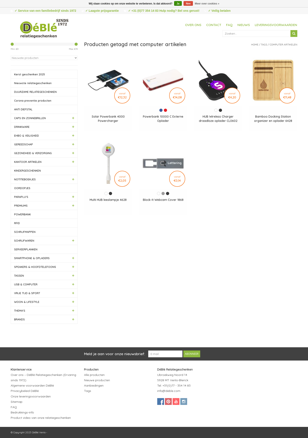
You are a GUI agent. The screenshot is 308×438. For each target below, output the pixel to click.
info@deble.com (168, 391)
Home (254, 44)
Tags (264, 44)
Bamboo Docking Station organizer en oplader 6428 (273, 119)
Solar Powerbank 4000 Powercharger (108, 119)
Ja (177, 3)
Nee (188, 3)
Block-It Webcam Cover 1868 (163, 200)
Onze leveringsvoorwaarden (31, 396)
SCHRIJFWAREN (24, 240)
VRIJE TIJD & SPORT (27, 293)
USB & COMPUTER (25, 284)
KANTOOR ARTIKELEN (27, 162)
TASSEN (19, 275)
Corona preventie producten (32, 100)
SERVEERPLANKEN (25, 249)
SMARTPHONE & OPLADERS (32, 258)
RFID (17, 223)
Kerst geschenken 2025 (29, 74)
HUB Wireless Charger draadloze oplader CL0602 (218, 119)
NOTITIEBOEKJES (25, 179)
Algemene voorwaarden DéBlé (32, 385)
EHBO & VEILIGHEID (26, 135)
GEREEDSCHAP (23, 144)
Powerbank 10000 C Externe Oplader (163, 119)
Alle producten (94, 375)
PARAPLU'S (21, 197)
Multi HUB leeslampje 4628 (108, 200)
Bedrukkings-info (22, 412)
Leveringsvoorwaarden (276, 25)
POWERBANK (22, 214)
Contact (213, 25)
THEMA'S (19, 310)
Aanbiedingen (94, 385)
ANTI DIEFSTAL (23, 109)
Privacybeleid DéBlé (25, 391)
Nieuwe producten (97, 380)
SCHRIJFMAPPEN (25, 232)
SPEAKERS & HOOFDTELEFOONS (35, 267)
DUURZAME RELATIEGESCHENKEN (35, 91)
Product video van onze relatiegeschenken (41, 418)
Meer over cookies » (207, 3)
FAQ (229, 25)
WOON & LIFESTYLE (26, 302)
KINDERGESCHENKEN (27, 170)
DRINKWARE (22, 126)
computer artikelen (283, 44)
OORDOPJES (22, 188)
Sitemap (16, 402)
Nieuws (243, 25)
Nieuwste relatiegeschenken (33, 83)
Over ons (193, 25)
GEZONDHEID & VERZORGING (33, 153)
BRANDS (19, 319)
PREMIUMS (21, 205)
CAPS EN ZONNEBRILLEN (30, 118)
